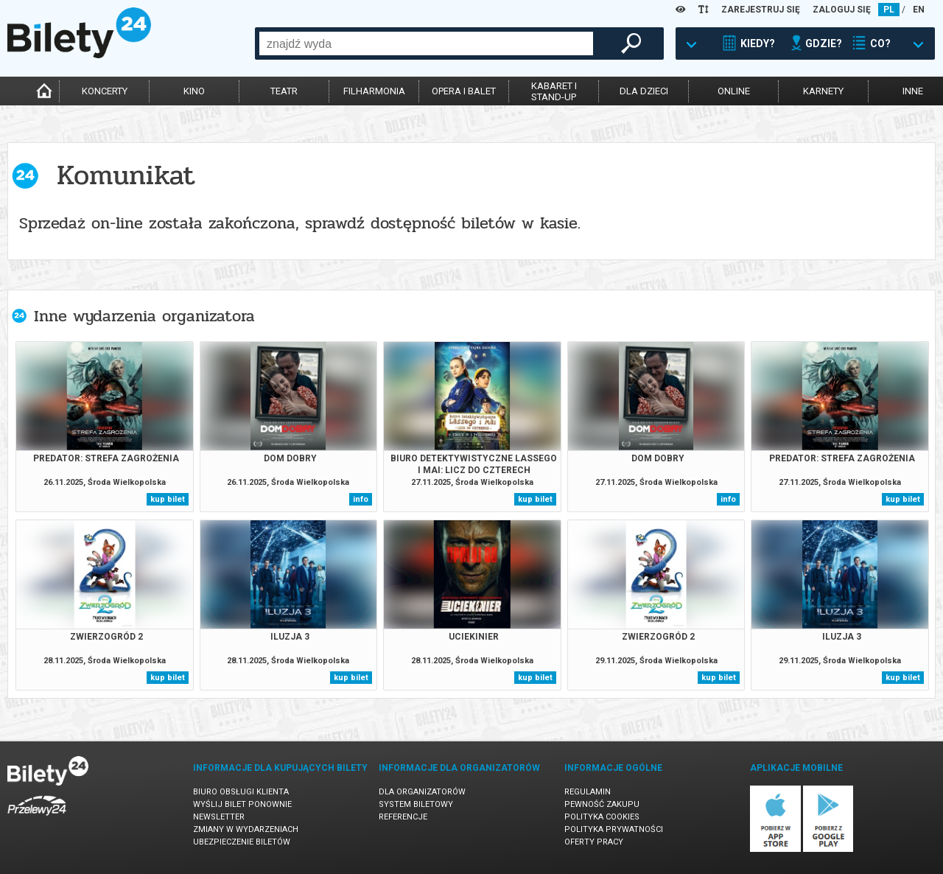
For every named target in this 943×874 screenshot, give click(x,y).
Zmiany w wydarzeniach (245, 829)
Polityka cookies (601, 817)
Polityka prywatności (613, 829)
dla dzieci (644, 91)
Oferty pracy (593, 842)
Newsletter (219, 817)
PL (888, 9)
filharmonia (374, 91)
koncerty (104, 91)
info (360, 499)
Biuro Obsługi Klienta (241, 792)
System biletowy (416, 804)
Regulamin (587, 792)
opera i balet (464, 91)
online (734, 91)
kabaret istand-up (554, 91)
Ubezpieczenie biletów (241, 842)
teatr (284, 91)
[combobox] (426, 43)
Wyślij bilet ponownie (242, 804)
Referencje (403, 817)
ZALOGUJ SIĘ (842, 9)
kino (194, 91)
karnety (823, 91)
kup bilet (167, 499)
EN (919, 9)
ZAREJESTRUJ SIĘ (760, 9)
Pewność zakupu (601, 804)
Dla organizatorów (422, 792)
